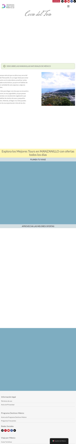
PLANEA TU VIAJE (38, 159)
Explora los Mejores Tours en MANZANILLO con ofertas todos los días (38, 152)
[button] (38, 67)
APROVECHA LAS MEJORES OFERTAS (38, 226)
